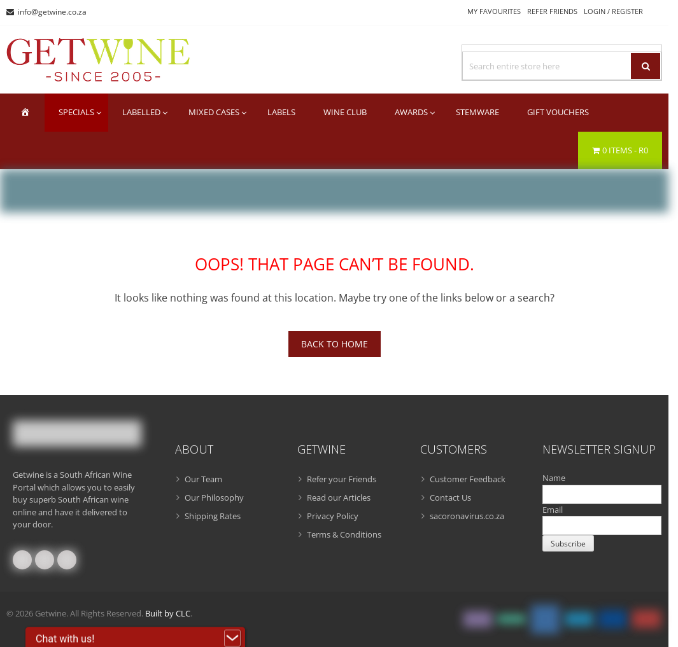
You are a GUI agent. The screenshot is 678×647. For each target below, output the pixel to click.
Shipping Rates (213, 516)
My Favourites (494, 11)
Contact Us (450, 497)
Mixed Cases (213, 112)
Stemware (477, 112)
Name (553, 478)
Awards (411, 112)
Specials (76, 112)
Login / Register (613, 11)
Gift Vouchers (558, 112)
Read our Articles (339, 497)
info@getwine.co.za (52, 11)
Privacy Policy (332, 516)
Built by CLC (167, 613)
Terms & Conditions (344, 534)
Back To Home (334, 344)
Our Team (203, 479)
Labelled (141, 112)
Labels (281, 112)
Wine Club (345, 112)
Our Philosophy (214, 497)
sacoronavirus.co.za (467, 516)
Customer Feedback (467, 479)
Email (552, 509)
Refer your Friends (341, 479)
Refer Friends (552, 11)
